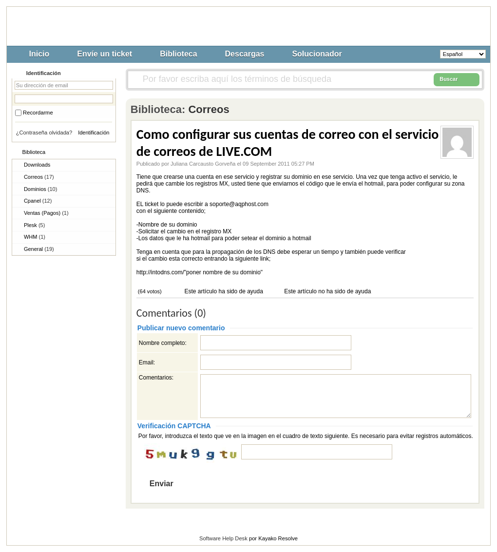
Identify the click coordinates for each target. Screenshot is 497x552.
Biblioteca (178, 54)
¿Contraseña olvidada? (44, 132)
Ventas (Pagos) (46, 213)
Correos (39, 177)
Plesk (34, 225)
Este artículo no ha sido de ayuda (327, 291)
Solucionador (317, 54)
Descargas (245, 54)
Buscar (457, 79)
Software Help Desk (223, 538)
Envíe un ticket (104, 54)
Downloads (37, 165)
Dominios (40, 189)
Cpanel (38, 201)
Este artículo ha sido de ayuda (223, 291)
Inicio (39, 54)
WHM (34, 237)
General (39, 249)
